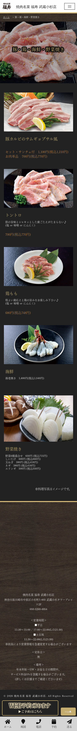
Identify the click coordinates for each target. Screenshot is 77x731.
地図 (23, 724)
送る (69, 724)
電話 (38, 724)
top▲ (68, 711)
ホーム (8, 724)
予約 (54, 724)
